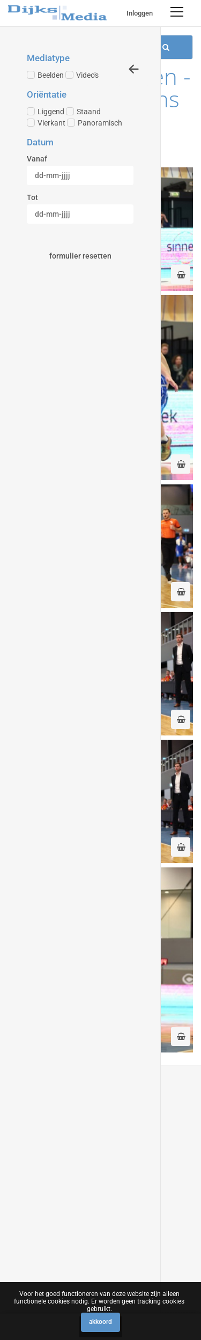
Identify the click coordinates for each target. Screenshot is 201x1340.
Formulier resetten (80, 256)
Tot (32, 197)
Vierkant (46, 123)
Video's (82, 75)
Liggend (45, 111)
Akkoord (100, 1322)
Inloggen (139, 13)
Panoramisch (94, 123)
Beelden (45, 75)
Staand (83, 111)
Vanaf (37, 158)
